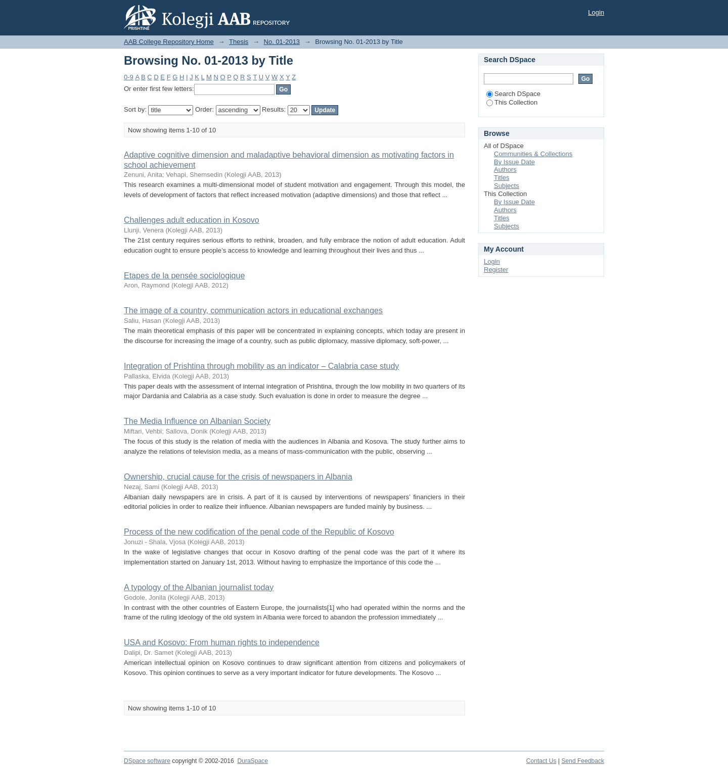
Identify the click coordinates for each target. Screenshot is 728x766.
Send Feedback (582, 760)
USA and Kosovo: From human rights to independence (222, 642)
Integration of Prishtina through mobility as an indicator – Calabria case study (261, 366)
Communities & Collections (533, 154)
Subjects (506, 185)
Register (496, 269)
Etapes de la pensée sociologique (184, 275)
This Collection (511, 102)
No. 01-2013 (282, 41)
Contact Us (541, 760)
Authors (505, 169)
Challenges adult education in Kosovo (191, 220)
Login (596, 12)
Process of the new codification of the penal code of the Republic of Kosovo (259, 532)
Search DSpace (513, 94)
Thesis (238, 41)
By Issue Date (514, 162)
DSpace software (147, 760)
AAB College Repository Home (169, 41)
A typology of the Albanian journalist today (199, 587)
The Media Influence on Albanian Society (197, 421)
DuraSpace (252, 760)
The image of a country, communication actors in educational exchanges (253, 310)
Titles (502, 177)
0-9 (128, 77)
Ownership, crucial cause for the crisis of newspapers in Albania (238, 476)
